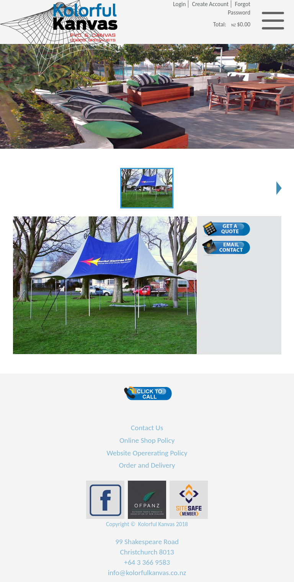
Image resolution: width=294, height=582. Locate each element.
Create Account (210, 4)
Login (179, 4)
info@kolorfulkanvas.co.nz (147, 572)
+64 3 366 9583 (147, 562)
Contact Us (147, 427)
